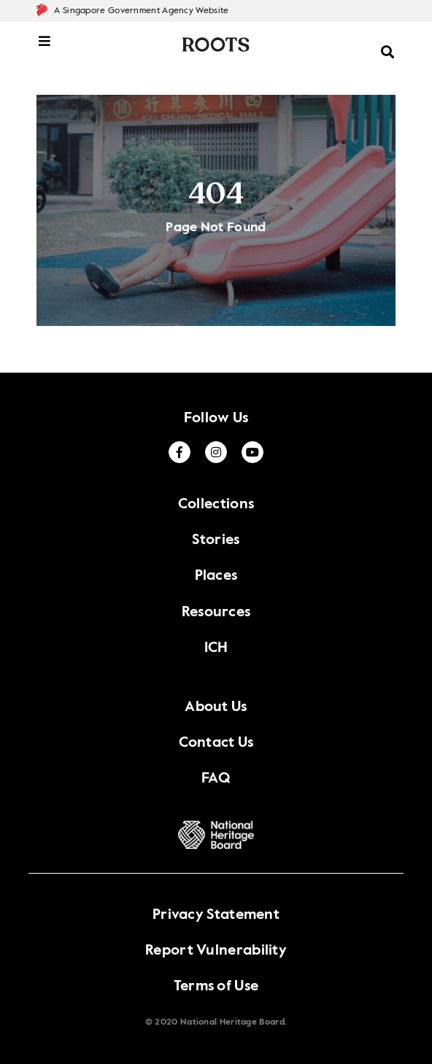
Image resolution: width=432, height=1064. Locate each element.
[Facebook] (179, 452)
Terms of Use (216, 986)
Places (216, 576)
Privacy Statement (216, 915)
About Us (216, 707)
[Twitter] (216, 452)
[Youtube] (252, 452)
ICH (216, 648)
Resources (216, 612)
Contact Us (216, 743)
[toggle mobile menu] (44, 48)
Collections (216, 504)
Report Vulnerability (216, 951)
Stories (215, 540)
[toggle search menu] (387, 44)
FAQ (216, 779)
